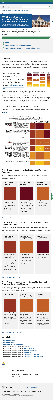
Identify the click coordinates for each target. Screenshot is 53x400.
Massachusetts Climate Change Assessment (20, 10)
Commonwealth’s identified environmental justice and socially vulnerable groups (13, 87)
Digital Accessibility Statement (8, 391)
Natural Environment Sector (30, 350)
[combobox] (36, 7)
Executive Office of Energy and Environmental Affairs (18, 13)
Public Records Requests (36, 391)
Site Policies (27, 391)
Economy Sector (27, 352)
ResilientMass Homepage (9, 340)
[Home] (2, 10)
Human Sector (27, 346)
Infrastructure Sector (29, 348)
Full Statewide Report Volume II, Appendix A (34, 356)
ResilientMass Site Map (8, 342)
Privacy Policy (20, 391)
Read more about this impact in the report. (12, 217)
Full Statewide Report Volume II (31, 354)
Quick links (7, 50)
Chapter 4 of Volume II (23, 111)
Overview (7, 42)
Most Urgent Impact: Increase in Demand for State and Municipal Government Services (22, 48)
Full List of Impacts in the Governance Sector (14, 44)
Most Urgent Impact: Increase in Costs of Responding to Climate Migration (20, 47)
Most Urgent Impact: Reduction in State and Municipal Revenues (18, 45)
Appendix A (5, 112)
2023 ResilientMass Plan (8, 358)
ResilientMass (8, 10)
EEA (4, 10)
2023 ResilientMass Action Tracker (11, 360)
